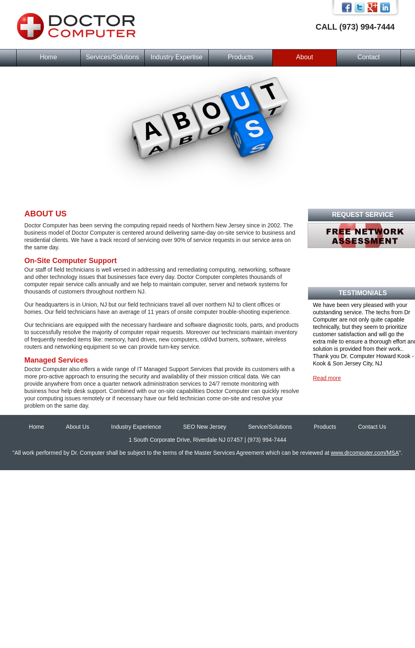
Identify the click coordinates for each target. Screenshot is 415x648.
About (304, 57)
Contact (368, 57)
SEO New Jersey (205, 426)
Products (240, 57)
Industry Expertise (176, 57)
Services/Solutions (112, 57)
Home (48, 57)
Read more (327, 378)
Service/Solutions (270, 426)
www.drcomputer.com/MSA (365, 452)
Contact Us (372, 426)
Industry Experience (136, 426)
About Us (78, 426)
